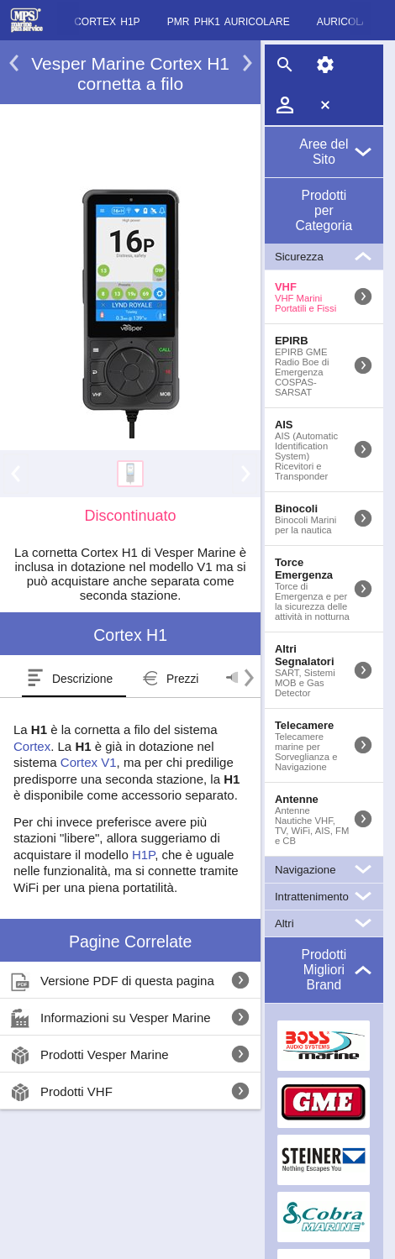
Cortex (31, 746)
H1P (143, 854)
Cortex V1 (89, 762)
